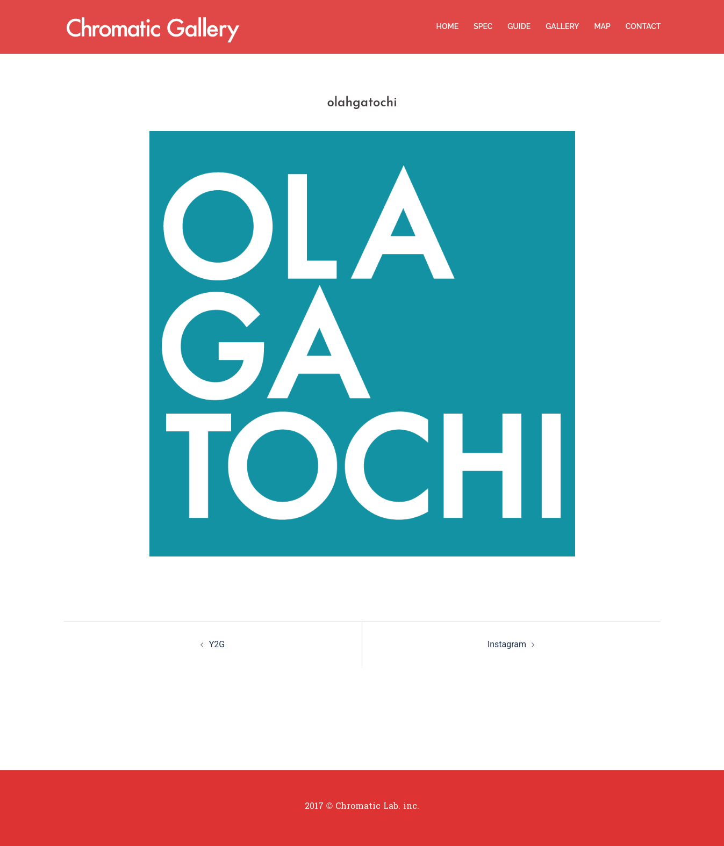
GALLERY (562, 26)
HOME (447, 26)
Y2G (217, 644)
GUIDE (519, 26)
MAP (602, 26)
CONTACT (643, 26)
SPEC (483, 26)
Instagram (507, 644)
